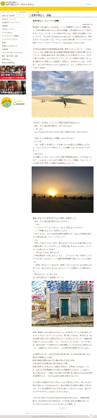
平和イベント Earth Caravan (29, 9)
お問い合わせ (56, 9)
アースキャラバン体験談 (10, 36)
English (88, 4)
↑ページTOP (91, 414)
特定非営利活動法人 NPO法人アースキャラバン (17, 3)
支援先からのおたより (9, 46)
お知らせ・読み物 (8, 15)
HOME (2, 9)
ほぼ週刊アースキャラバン (11, 22)
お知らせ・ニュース (9, 19)
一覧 (12, 12)
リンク (63, 9)
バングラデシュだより (9, 39)
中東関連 (5, 49)
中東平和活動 (35, 9)
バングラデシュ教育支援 (22, 9)
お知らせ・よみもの (42, 9)
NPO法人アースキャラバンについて (12, 9)
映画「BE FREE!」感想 (10, 56)
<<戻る (62, 408)
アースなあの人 (7, 32)
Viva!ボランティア (8, 29)
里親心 (4, 42)
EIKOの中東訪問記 (8, 62)
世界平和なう (6, 59)
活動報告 (5, 26)
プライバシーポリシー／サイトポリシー (42, 413)
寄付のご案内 (49, 9)
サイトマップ (68, 413)
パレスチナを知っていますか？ (12, 52)
